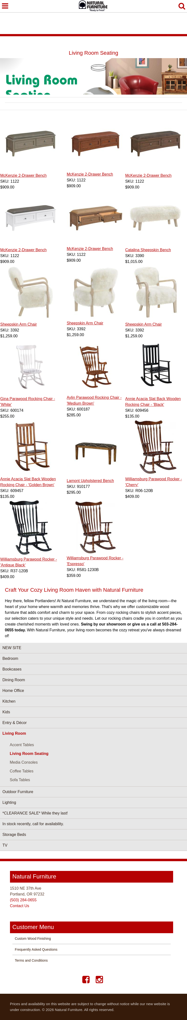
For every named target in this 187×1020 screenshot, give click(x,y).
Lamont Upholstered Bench (90, 481)
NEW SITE (11, 648)
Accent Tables (22, 745)
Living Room (14, 733)
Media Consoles (24, 762)
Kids (6, 712)
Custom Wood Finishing (33, 938)
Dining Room (13, 680)
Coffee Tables (21, 771)
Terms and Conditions (31, 960)
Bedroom (10, 658)
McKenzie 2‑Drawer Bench (23, 175)
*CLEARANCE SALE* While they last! (35, 813)
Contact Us (19, 906)
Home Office (13, 691)
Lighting (9, 802)
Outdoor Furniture (17, 792)
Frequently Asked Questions (36, 949)
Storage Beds (14, 834)
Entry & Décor (14, 723)
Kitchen (8, 701)
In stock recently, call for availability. (33, 824)
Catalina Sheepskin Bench (148, 250)
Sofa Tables (20, 780)
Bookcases (11, 669)
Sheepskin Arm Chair (18, 324)
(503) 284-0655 (23, 900)
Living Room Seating (29, 754)
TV (4, 845)
